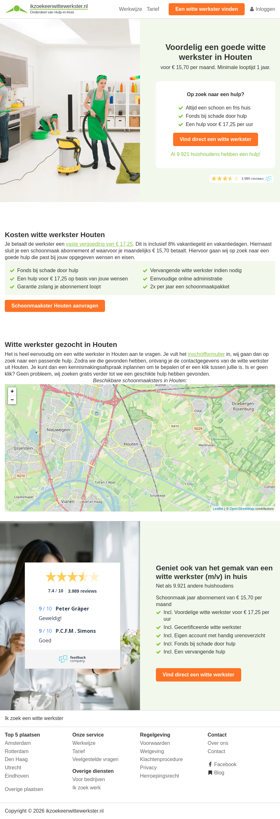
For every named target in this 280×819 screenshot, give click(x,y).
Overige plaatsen (24, 789)
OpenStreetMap (242, 509)
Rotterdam (17, 751)
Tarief (153, 9)
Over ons (218, 743)
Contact (216, 751)
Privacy (148, 767)
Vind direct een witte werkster (216, 139)
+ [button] (12, 391)
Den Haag (16, 759)
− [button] (12, 400)
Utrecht (13, 767)
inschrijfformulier (206, 354)
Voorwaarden (155, 743)
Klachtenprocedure (161, 759)
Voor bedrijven (89, 779)
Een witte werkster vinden (206, 9)
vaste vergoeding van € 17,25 (99, 244)
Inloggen (262, 9)
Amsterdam (18, 743)
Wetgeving (152, 751)
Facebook (225, 764)
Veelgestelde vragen (96, 759)
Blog (218, 772)
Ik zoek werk (87, 787)
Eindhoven (17, 776)
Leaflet (218, 509)
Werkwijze (130, 9)
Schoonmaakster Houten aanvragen (54, 305)
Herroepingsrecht (159, 776)
